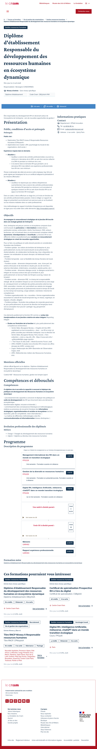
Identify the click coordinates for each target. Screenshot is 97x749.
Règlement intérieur (23, 740)
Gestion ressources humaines (55, 19)
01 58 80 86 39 (68, 126)
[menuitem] (44, 3)
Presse (43, 711)
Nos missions (12, 713)
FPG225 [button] (26, 474)
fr (4, 19)
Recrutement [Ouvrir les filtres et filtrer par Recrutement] (34, 622)
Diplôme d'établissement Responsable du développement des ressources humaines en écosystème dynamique (25, 591)
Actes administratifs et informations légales (47, 740)
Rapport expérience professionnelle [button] (38, 550)
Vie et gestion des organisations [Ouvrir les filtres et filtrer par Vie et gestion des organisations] (16, 626)
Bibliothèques (45, 725)
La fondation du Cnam (15, 716)
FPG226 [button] (26, 493)
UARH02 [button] (26, 544)
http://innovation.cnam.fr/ (46, 208)
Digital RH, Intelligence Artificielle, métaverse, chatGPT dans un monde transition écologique (69, 630)
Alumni (10, 718)
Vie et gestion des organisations (33, 19)
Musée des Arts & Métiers (49, 723)
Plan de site (45, 732)
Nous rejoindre (46, 713)
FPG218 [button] (26, 460)
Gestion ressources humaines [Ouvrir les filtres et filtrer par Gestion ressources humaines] (15, 27)
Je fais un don (12, 720)
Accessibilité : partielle (71, 740)
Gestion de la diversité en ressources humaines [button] (43, 472)
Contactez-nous (83, 11)
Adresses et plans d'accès (50, 718)
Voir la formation (38, 609)
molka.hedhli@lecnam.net (74, 129)
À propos (44, 709)
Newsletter (85, 740)
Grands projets (13, 723)
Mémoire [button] (26, 542)
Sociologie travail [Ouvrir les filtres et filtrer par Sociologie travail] (81, 622)
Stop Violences (46, 729)
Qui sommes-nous (14, 709)
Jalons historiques (14, 711)
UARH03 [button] (26, 553)
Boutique (44, 720)
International (45, 727)
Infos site (11, 740)
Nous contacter (46, 716)
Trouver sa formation (14, 19)
